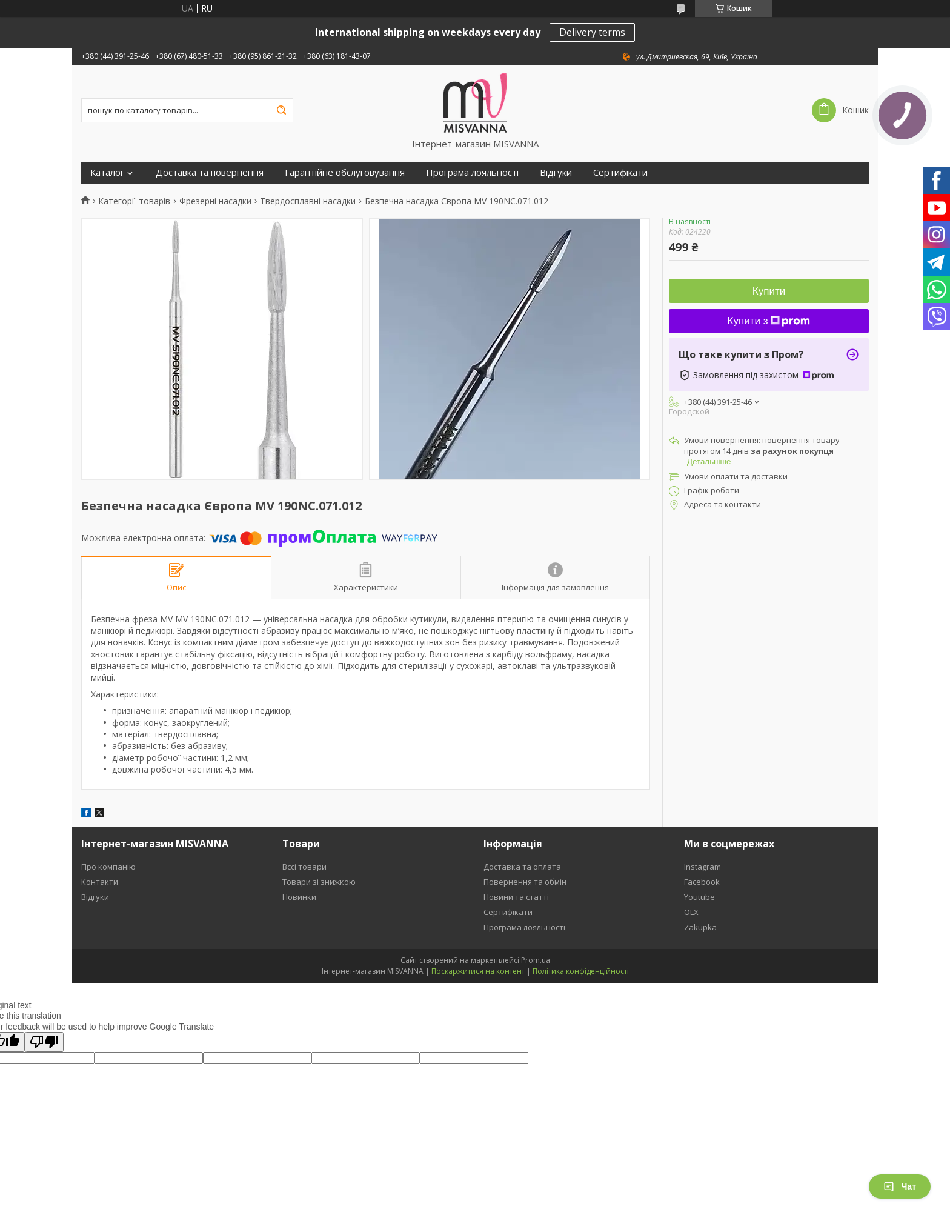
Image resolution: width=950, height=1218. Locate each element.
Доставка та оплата (522, 866)
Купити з (769, 321)
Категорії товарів (134, 201)
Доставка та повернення (210, 172)
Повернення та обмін (524, 881)
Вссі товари (304, 866)
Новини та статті (516, 896)
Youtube (699, 896)
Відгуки (556, 172)
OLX (691, 912)
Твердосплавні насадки (308, 201)
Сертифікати (620, 172)
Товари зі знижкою (319, 881)
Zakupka (700, 927)
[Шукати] (281, 110)
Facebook (702, 881)
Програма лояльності (472, 172)
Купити (768, 291)
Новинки (299, 896)
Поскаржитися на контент (478, 971)
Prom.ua (535, 960)
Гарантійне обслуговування (345, 172)
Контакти (99, 881)
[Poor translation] (44, 1042)
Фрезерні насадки (215, 201)
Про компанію (108, 866)
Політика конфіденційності (581, 971)
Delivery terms (592, 32)
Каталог (107, 172)
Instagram (702, 866)
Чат (899, 1186)
